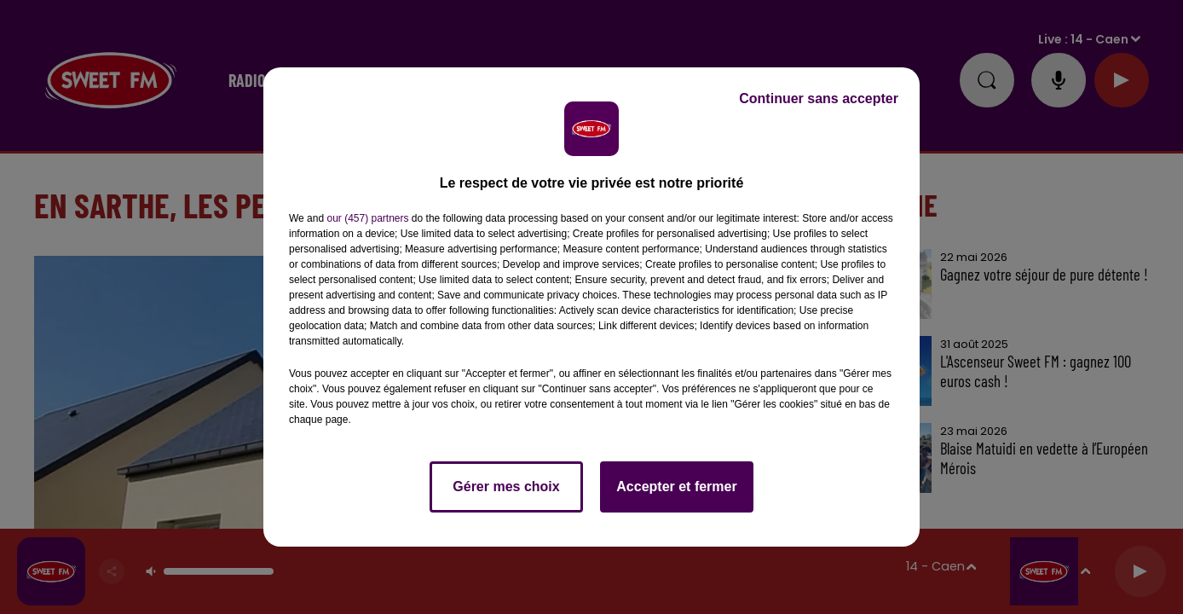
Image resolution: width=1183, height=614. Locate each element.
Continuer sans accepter (818, 98)
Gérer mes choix (506, 486)
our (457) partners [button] (367, 218)
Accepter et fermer (676, 486)
